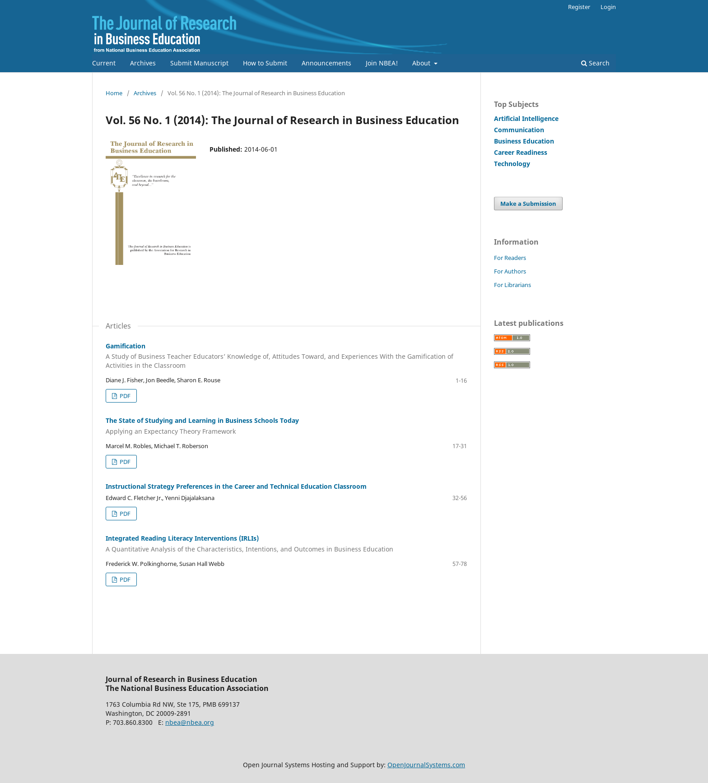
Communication (519, 129)
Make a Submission (528, 203)
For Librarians (512, 285)
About (422, 63)
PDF (124, 396)
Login (608, 7)
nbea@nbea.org (189, 722)
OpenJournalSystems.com (426, 764)
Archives (143, 63)
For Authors (510, 271)
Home (114, 93)
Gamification (286, 356)
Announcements (326, 63)
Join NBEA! (382, 63)
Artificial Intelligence (526, 118)
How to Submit (265, 63)
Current (104, 63)
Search (595, 63)
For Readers (510, 258)
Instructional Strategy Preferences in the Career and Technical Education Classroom (236, 486)
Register (579, 7)
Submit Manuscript (199, 63)
